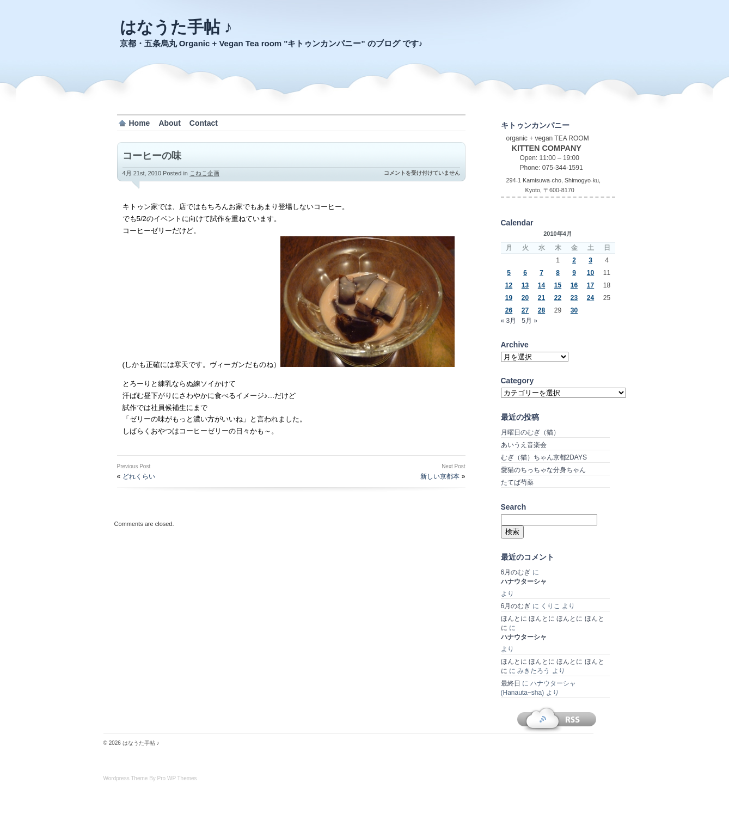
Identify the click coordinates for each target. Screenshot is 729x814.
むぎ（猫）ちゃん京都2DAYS (544, 457)
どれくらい (138, 476)
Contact (203, 123)
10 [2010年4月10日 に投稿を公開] (590, 273)
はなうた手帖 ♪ (176, 27)
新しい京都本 (440, 476)
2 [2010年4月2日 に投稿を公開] (574, 260)
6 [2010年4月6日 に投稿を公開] (525, 273)
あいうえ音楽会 (524, 445)
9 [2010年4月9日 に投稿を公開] (574, 273)
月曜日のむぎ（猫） (530, 432)
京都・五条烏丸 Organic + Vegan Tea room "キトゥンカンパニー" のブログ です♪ (271, 43)
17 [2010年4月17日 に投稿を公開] (590, 285)
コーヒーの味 (151, 155)
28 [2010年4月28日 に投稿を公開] (541, 310)
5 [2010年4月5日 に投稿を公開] (509, 273)
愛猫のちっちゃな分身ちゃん (543, 470)
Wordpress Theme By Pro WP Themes (150, 778)
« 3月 (509, 321)
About (169, 123)
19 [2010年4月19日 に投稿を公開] (508, 298)
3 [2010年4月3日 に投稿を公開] (590, 260)
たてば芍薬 (517, 482)
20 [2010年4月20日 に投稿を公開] (525, 298)
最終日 (510, 683)
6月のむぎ (516, 572)
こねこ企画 (204, 173)
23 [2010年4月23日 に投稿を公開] (574, 298)
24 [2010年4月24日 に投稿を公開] (590, 298)
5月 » (529, 321)
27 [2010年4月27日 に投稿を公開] (525, 310)
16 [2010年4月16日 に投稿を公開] (574, 285)
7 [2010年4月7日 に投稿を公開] (541, 273)
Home (139, 123)
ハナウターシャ (524, 581)
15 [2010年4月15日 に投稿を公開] (557, 285)
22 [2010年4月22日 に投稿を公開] (557, 298)
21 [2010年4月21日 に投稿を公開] (541, 298)
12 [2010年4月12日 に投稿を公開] (508, 285)
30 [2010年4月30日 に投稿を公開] (574, 310)
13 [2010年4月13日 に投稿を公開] (525, 285)
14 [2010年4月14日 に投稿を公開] (541, 285)
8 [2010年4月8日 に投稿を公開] (558, 273)
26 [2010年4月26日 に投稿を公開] (508, 310)
